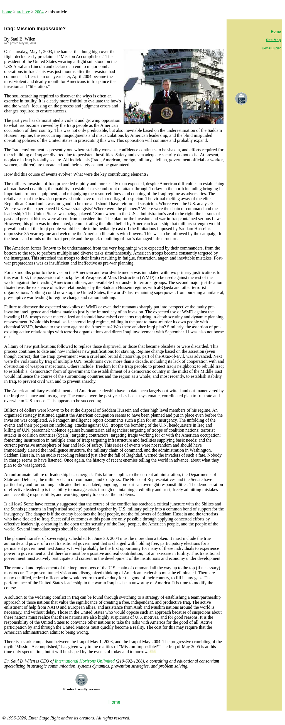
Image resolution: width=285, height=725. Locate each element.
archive (23, 11)
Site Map (273, 40)
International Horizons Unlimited (85, 661)
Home (276, 31)
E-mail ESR (271, 48)
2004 (39, 11)
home (7, 11)
